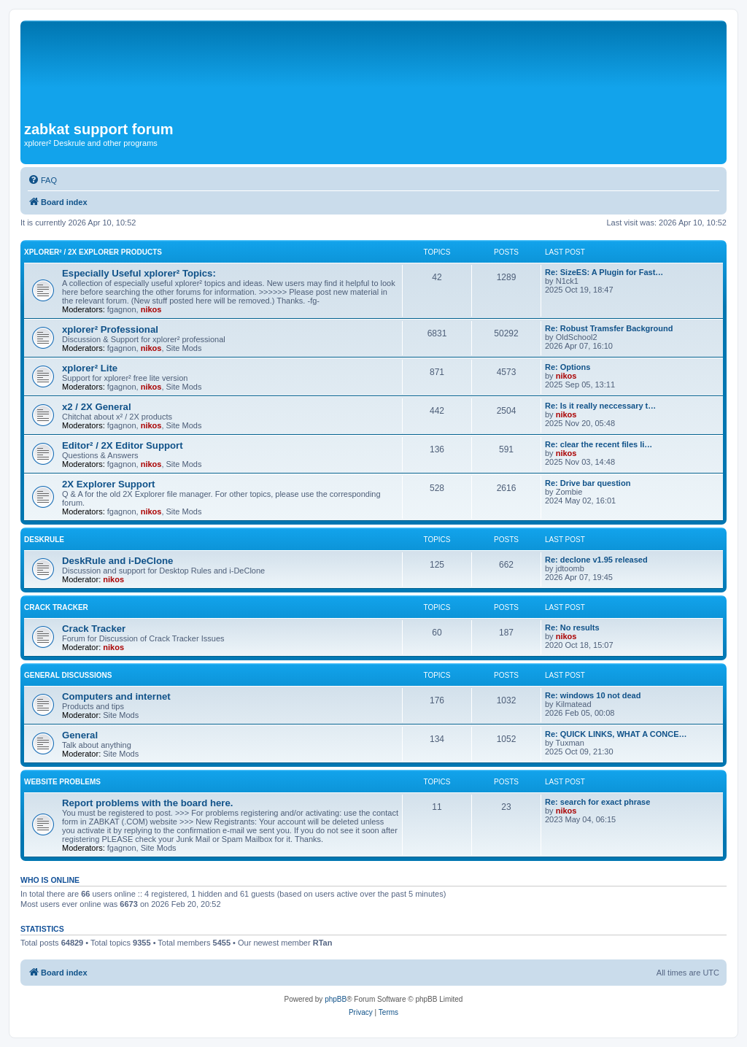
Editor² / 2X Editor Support (122, 445)
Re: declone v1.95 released (596, 559)
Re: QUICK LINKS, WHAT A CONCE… (616, 734)
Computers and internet (116, 696)
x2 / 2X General (96, 406)
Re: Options (567, 367)
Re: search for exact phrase (597, 801)
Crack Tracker (56, 607)
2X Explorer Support (108, 484)
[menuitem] (42, 180)
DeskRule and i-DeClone (117, 560)
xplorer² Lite (89, 368)
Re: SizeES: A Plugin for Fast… (604, 272)
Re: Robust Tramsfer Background (609, 328)
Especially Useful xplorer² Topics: (139, 273)
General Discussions (68, 675)
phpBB (336, 999)
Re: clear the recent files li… (598, 444)
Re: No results (572, 627)
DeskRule (44, 540)
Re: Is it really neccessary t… (600, 405)
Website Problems (62, 782)
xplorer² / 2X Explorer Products (93, 252)
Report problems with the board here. (147, 802)
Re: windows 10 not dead (592, 695)
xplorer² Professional (110, 329)
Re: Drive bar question (587, 483)
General (80, 735)
